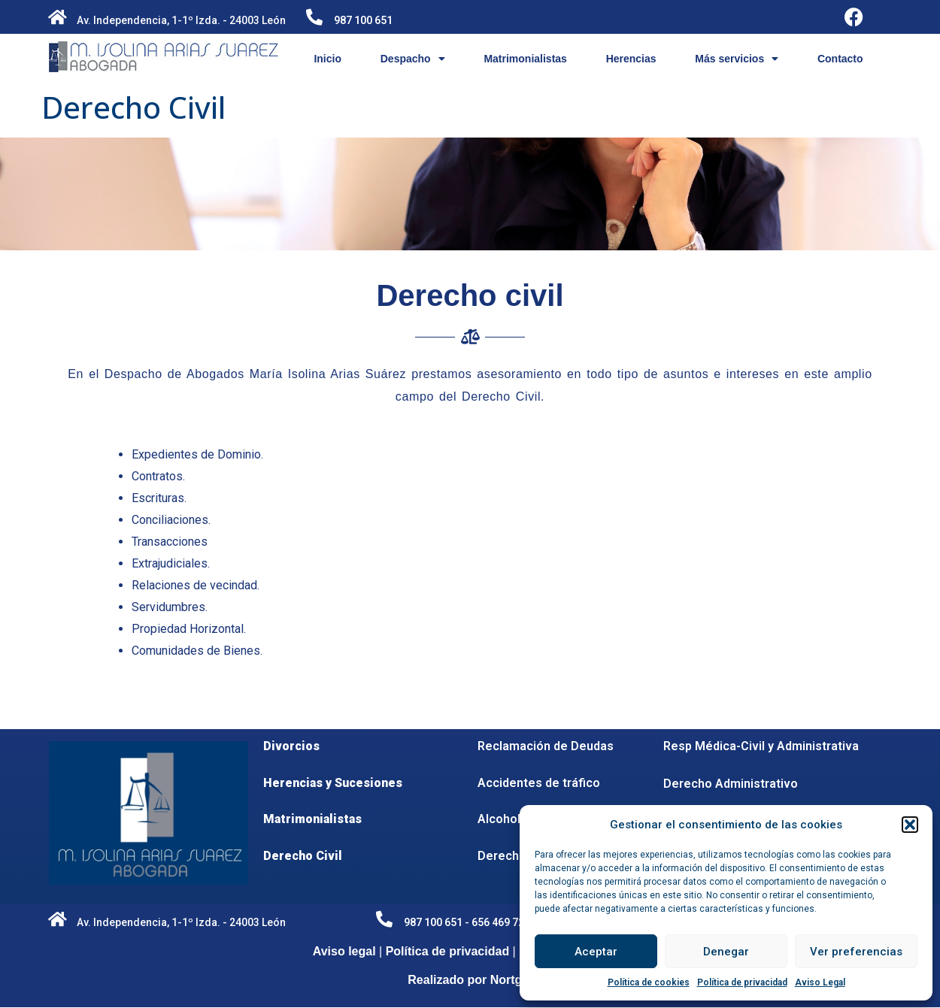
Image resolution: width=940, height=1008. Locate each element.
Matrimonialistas (525, 59)
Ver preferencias (856, 951)
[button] (909, 824)
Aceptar (596, 951)
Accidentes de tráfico (539, 783)
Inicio (327, 59)
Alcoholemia (513, 819)
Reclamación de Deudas (546, 746)
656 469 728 (501, 922)
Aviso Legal (820, 982)
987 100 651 (363, 20)
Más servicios (736, 58)
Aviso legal (344, 951)
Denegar (726, 951)
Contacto (840, 59)
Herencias (631, 59)
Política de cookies (649, 982)
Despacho (413, 58)
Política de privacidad (742, 982)
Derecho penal (519, 856)
